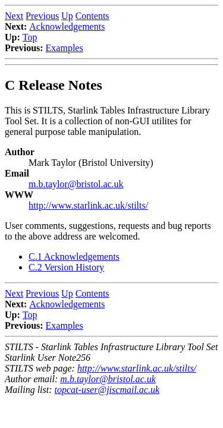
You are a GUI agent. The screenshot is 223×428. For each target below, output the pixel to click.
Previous (42, 16)
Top (30, 37)
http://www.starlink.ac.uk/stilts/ (88, 205)
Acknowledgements (67, 26)
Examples (64, 48)
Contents (92, 16)
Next (14, 16)
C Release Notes (53, 85)
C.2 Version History (66, 267)
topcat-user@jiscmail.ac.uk (107, 390)
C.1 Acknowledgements (74, 256)
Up (67, 16)
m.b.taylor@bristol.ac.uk (76, 184)
